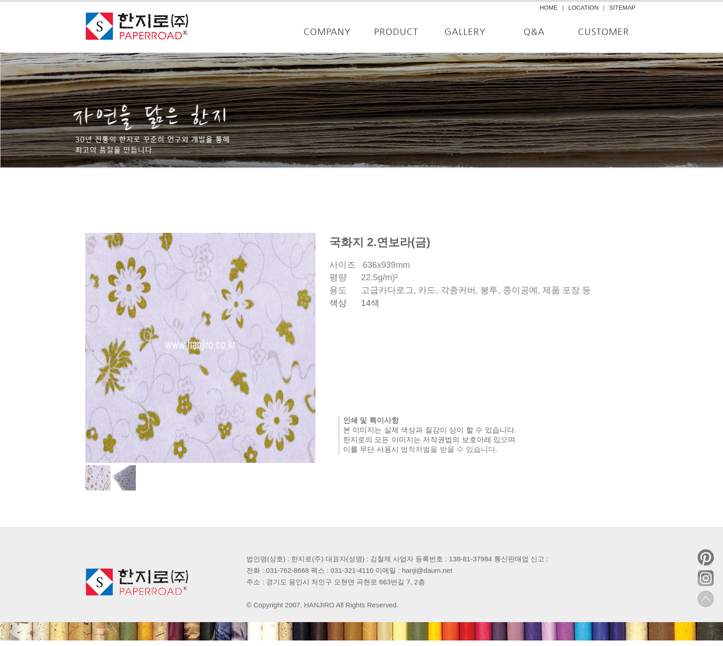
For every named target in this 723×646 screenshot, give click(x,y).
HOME (549, 7)
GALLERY (465, 31)
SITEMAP (622, 7)
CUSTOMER (603, 31)
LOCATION (583, 7)
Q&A (534, 31)
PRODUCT (396, 31)
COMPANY (327, 31)
